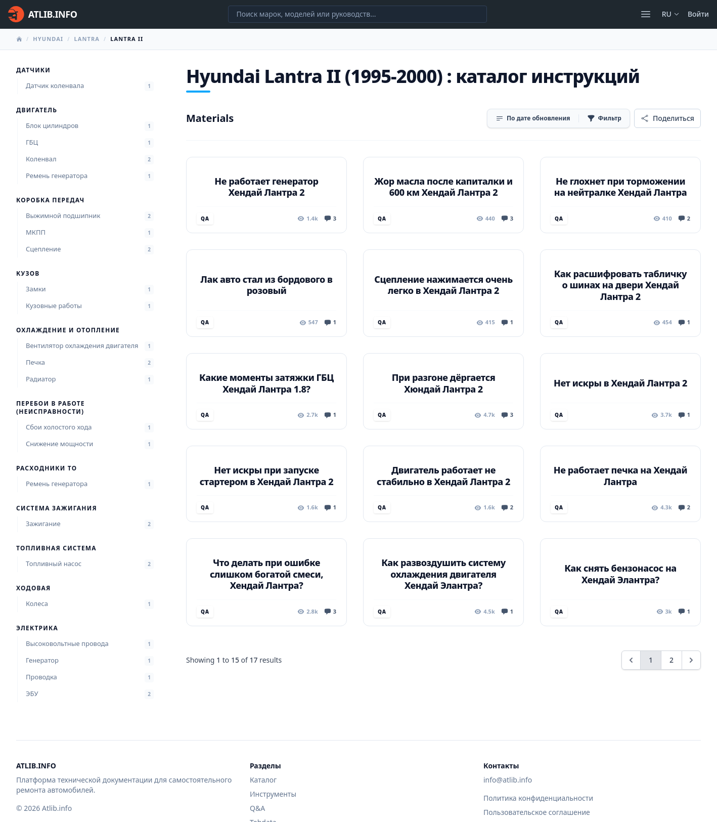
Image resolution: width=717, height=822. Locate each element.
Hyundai (48, 38)
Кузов (27, 274)
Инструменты (273, 794)
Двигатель (36, 110)
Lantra (86, 38)
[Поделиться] (667, 118)
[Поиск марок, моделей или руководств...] (357, 14)
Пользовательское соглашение (536, 812)
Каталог (263, 780)
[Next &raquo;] (691, 660)
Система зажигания (56, 508)
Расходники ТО (46, 468)
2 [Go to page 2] (671, 660)
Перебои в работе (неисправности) (50, 408)
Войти (698, 14)
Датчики (33, 70)
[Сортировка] (532, 118)
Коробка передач (50, 200)
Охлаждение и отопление (68, 330)
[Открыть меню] (646, 14)
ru (671, 14)
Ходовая (33, 588)
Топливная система (56, 548)
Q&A (257, 808)
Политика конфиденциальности (538, 798)
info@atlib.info (507, 780)
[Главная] (42, 14)
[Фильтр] (604, 118)
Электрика (37, 628)
